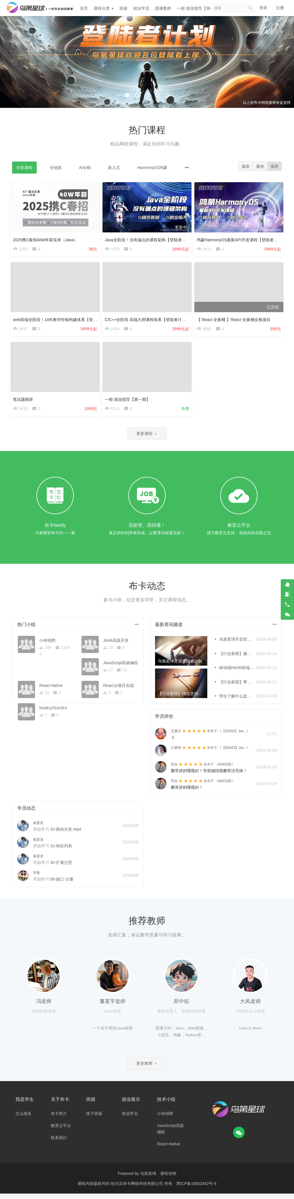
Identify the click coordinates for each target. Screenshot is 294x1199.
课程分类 (104, 8)
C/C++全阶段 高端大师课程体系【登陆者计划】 (148, 319)
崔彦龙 (38, 827)
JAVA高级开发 (116, 644)
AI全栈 (85, 167)
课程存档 (168, 1179)
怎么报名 (24, 1119)
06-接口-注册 (62, 883)
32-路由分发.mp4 (65, 833)
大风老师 (250, 1005)
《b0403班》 (225, 769)
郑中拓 (181, 1005)
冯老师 (43, 1005)
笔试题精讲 (24, 400)
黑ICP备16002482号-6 (196, 1189)
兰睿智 (176, 752)
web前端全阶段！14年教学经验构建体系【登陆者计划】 (64, 319)
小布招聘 (47, 644)
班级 (123, 8)
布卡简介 (59, 1119)
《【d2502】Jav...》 (233, 736)
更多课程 (147, 437)
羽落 (36, 877)
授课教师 (163, 8)
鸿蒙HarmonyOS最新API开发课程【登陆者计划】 (242, 238)
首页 (84, 8)
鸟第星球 (148, 1179)
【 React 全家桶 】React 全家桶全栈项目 (235, 319)
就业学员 (141, 8)
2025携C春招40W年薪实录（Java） (46, 238)
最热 (259, 166)
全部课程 (24, 167)
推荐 (274, 166)
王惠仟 (176, 736)
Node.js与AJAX (53, 712)
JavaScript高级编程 (120, 667)
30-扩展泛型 (61, 867)
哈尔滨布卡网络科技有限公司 (137, 1189)
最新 (244, 166)
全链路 (56, 167)
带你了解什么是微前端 (239, 700)
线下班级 (94, 1119)
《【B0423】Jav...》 (234, 752)
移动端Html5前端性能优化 (242, 672)
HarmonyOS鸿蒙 (152, 167)
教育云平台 (61, 1131)
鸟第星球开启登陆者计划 (241, 644)
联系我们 (59, 1143)
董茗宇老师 (112, 1005)
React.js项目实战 (118, 689)
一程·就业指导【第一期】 (199, 8)
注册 (280, 7)
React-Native (51, 689)
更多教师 (147, 1068)
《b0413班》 (225, 786)
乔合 (174, 769)
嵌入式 (114, 167)
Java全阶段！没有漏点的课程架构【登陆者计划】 (150, 238)
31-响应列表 (61, 850)
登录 (263, 7)
